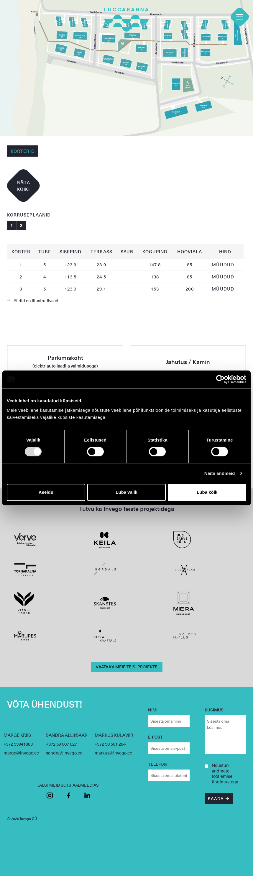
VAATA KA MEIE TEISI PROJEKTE (126, 667)
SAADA (216, 798)
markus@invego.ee (113, 753)
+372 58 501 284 (110, 744)
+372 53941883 (18, 744)
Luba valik (126, 492)
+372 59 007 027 (61, 744)
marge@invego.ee (21, 753)
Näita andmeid (219, 473)
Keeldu (46, 492)
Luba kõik (207, 492)
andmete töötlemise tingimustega (225, 776)
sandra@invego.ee (64, 753)
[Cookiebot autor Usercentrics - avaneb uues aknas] (220, 379)
